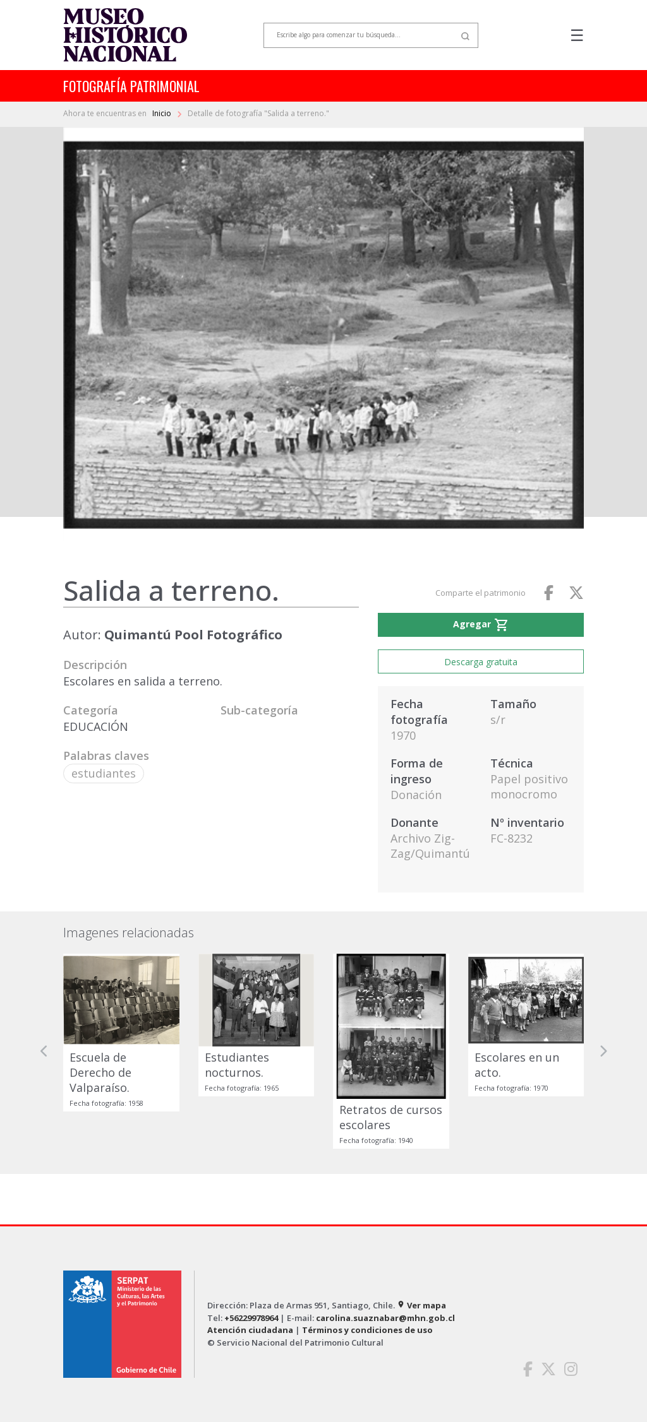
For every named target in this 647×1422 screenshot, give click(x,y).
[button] (44, 1051)
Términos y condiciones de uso (367, 1330)
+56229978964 (251, 1318)
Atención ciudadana (250, 1330)
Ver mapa (421, 1305)
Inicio (162, 113)
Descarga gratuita (480, 662)
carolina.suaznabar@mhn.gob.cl (385, 1318)
